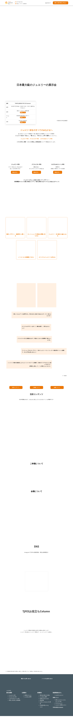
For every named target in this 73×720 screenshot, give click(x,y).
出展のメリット (27, 695)
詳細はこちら (22, 112)
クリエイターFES (13, 696)
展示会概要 (9, 692)
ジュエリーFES (12, 695)
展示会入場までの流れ (45, 695)
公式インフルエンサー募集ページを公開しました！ (38, 532)
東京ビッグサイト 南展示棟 (21, 3)
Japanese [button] (48, 3)
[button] (60, 2)
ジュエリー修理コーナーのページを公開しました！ (38, 534)
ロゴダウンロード (59, 695)
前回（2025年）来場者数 (14, 700)
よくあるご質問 (27, 696)
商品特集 (42, 700)
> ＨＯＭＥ (8, 690)
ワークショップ (58, 703)
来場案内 (39, 692)
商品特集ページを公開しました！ (34, 528)
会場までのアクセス (44, 698)
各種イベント (56, 697)
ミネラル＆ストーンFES (14, 698)
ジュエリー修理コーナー (60, 705)
